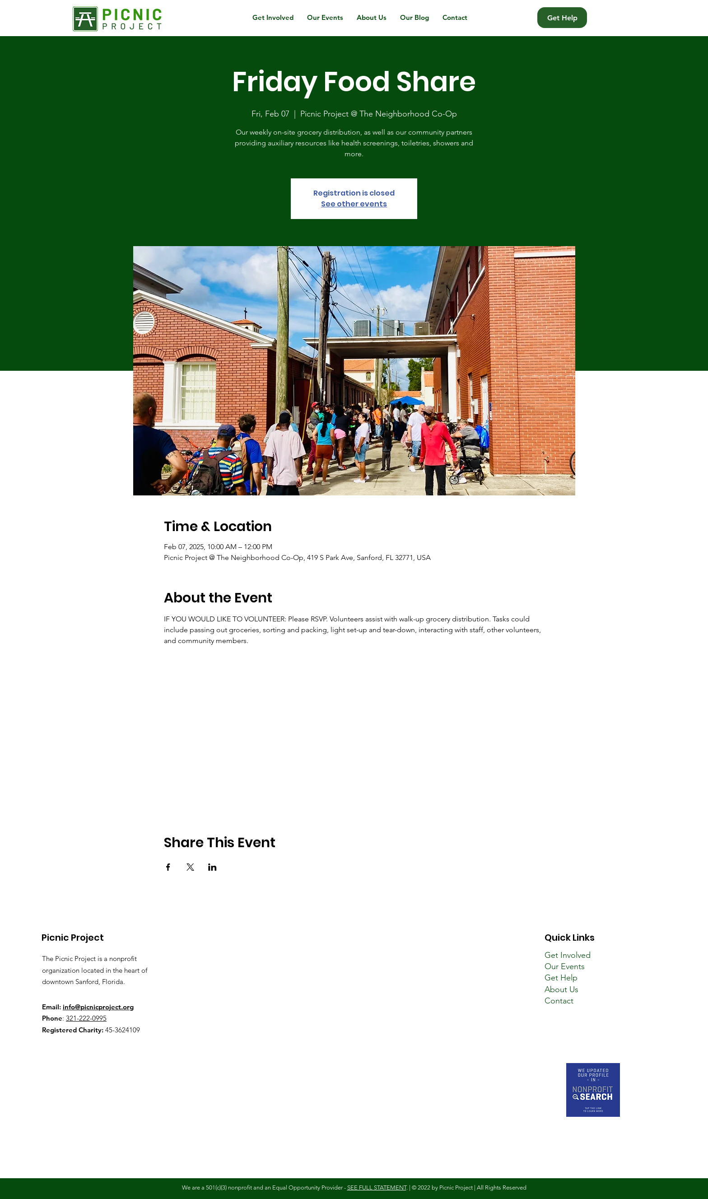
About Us (561, 989)
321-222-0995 (86, 1018)
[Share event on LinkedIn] (212, 867)
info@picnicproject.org (98, 1007)
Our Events (565, 966)
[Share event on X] (190, 867)
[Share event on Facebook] (168, 867)
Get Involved (568, 955)
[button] (273, 18)
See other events (354, 204)
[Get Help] (562, 17)
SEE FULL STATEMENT (376, 1187)
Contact (559, 1001)
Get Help (561, 978)
